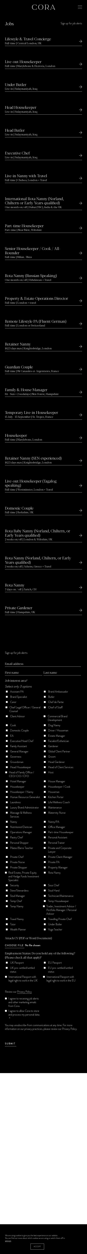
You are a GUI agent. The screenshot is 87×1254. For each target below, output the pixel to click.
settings (8, 1240)
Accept (37, 1246)
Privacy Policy (24, 992)
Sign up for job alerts (71, 23)
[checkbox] (43, 811)
